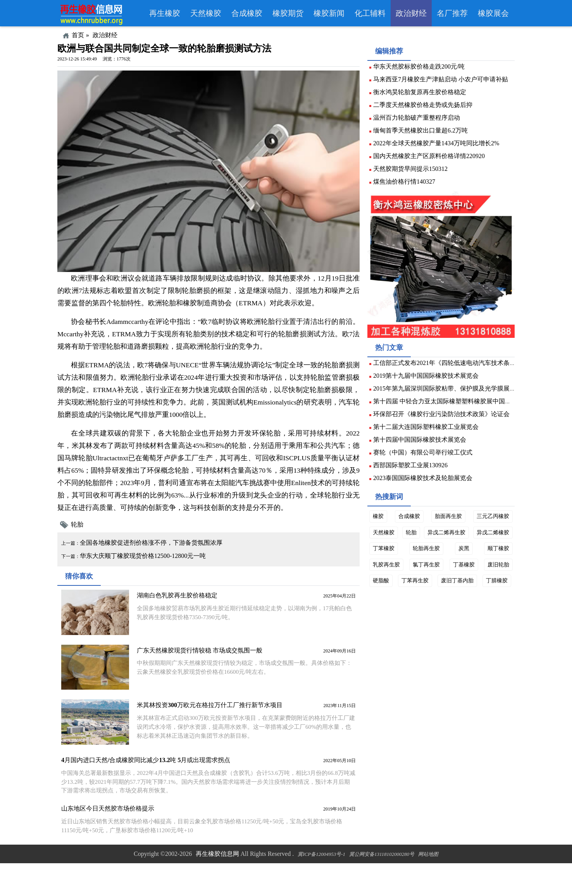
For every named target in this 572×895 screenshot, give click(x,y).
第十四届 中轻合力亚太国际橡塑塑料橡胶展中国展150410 (454, 415)
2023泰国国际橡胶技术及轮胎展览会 (426, 492)
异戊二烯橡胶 (392, 569)
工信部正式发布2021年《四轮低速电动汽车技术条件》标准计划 (463, 376)
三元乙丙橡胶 (490, 537)
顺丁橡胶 (387, 586)
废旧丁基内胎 (490, 602)
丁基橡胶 (495, 586)
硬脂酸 (416, 602)
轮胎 (85, 545)
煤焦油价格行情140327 (407, 185)
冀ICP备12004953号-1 (321, 885)
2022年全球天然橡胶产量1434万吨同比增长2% (439, 147)
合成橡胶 (246, 13)
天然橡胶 (205, 13)
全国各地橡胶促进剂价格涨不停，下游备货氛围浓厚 (165, 563)
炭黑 (500, 569)
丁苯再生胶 (449, 602)
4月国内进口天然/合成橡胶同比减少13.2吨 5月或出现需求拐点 (148, 786)
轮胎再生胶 (468, 569)
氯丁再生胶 (460, 586)
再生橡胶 (164, 13)
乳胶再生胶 (422, 586)
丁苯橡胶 (432, 569)
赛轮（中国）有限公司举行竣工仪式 (426, 466)
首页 (78, 35)
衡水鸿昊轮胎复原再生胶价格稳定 (422, 96)
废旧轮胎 (387, 602)
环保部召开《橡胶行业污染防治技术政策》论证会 (444, 428)
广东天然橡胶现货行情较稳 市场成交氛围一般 (201, 679)
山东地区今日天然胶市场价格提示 (110, 835)
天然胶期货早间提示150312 (413, 172)
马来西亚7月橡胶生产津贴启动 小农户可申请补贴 (443, 83)
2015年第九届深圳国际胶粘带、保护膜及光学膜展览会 (450, 402)
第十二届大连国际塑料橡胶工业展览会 (429, 440)
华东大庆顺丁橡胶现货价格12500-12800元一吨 (157, 576)
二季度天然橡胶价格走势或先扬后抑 (426, 108)
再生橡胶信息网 (217, 885)
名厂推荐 (452, 13)
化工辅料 (370, 13)
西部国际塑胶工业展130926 (413, 479)
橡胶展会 (493, 13)
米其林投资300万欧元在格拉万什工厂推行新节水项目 (211, 733)
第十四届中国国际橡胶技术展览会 (422, 453)
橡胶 (381, 537)
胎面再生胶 (447, 537)
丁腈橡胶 (387, 618)
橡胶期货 (287, 13)
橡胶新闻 (329, 13)
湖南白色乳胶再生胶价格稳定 (178, 625)
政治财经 (411, 13)
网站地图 (428, 885)
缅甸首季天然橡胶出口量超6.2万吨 (423, 134)
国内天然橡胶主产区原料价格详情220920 (432, 160)
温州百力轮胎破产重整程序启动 (419, 121)
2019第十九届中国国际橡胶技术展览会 (429, 389)
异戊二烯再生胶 (487, 554)
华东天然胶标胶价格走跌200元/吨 (422, 70)
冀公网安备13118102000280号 (381, 885)
